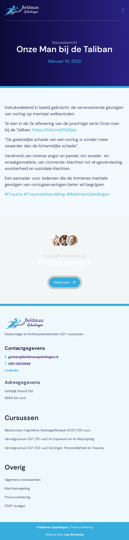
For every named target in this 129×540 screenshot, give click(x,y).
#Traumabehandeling (44, 194)
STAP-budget (15, 506)
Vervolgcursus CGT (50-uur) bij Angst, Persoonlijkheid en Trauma (54, 448)
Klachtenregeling (17, 488)
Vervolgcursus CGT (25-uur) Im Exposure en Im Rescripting (49, 439)
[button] (122, 10)
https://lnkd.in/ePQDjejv (54, 130)
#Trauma (14, 194)
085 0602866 (19, 364)
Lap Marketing (74, 534)
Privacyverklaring (17, 497)
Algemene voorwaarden (23, 480)
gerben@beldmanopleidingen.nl (33, 357)
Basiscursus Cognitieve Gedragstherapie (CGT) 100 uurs (47, 430)
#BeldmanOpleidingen (87, 194)
